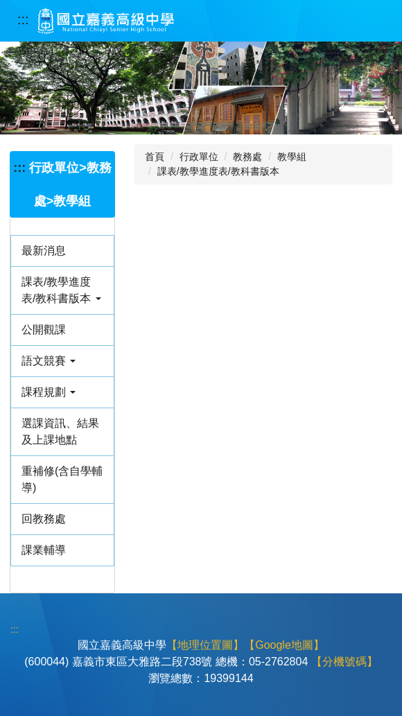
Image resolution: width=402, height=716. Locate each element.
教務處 (247, 156)
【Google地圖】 (284, 645)
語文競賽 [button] (48, 361)
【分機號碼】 (344, 661)
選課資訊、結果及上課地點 (60, 431)
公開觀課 (43, 329)
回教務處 (43, 519)
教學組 (291, 156)
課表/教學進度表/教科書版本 (218, 171)
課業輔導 (43, 550)
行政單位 (199, 156)
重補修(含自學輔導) (62, 479)
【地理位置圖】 (205, 645)
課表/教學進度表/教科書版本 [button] (61, 290)
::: (23, 19)
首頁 (154, 156)
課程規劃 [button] (48, 392)
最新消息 (43, 250)
